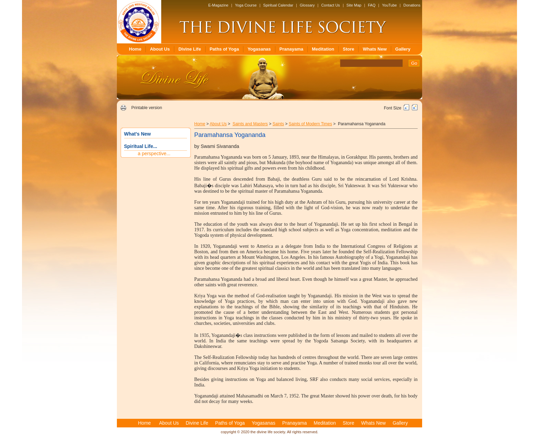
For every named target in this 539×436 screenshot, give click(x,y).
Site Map (353, 5)
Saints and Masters (250, 123)
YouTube (389, 5)
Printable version (146, 107)
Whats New (374, 49)
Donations (411, 5)
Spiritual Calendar (278, 5)
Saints (278, 123)
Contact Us (330, 5)
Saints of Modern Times (310, 123)
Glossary (307, 5)
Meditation (323, 49)
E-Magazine (218, 5)
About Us (160, 49)
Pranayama (291, 49)
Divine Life (189, 49)
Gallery (402, 49)
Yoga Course (245, 5)
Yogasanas (259, 49)
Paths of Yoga (224, 49)
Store (348, 49)
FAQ (371, 5)
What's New (137, 134)
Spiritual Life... (140, 146)
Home (135, 49)
